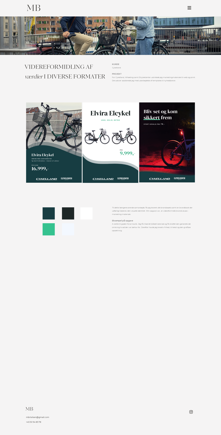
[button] (189, 7)
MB (33, 9)
